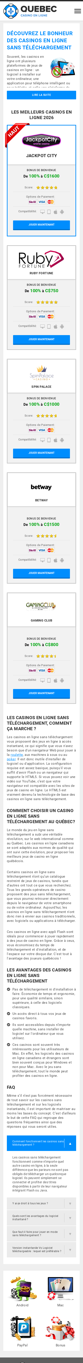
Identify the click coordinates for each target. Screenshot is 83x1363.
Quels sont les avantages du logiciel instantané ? (35, 1217)
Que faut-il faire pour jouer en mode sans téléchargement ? (35, 1233)
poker (11, 759)
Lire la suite (41, 95)
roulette (17, 755)
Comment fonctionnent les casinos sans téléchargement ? (38, 1143)
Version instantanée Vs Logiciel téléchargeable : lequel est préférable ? (36, 1249)
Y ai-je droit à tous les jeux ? (30, 1203)
